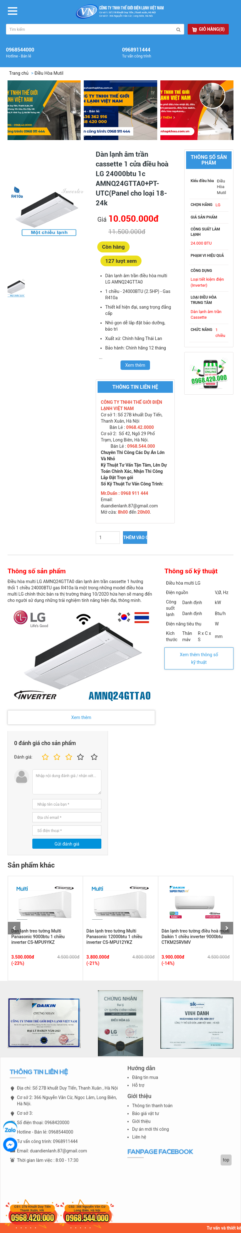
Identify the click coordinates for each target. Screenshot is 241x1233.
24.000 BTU (201, 243)
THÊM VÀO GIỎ (135, 537)
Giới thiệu (141, 1125)
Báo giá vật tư (145, 1117)
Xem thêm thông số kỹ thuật (199, 658)
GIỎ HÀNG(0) (208, 29)
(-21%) (92, 963)
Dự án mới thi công (150, 1133)
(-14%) (168, 963)
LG (218, 205)
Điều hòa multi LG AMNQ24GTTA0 (41, 581)
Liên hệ (139, 1141)
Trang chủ (19, 73)
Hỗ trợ (138, 1089)
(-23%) (17, 963)
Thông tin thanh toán (152, 1109)
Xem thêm (81, 717)
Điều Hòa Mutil (49, 73)
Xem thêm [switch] (135, 365)
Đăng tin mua (145, 1081)
